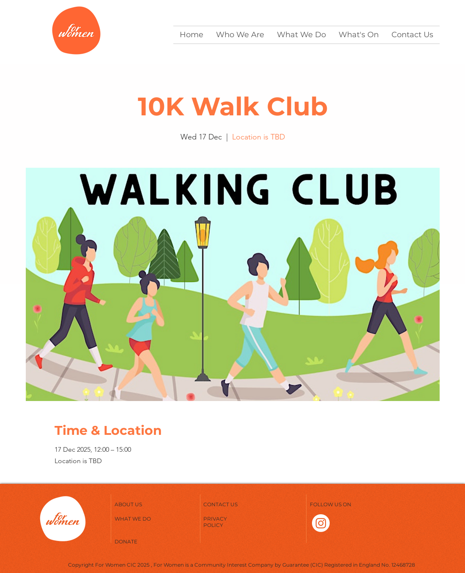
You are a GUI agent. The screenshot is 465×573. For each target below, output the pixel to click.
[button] (240, 35)
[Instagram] (321, 523)
